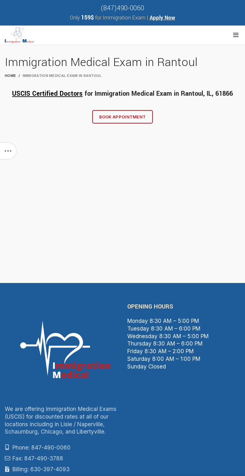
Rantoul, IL (196, 93)
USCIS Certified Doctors (47, 93)
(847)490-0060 (122, 8)
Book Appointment (122, 116)
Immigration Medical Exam (133, 93)
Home (10, 75)
